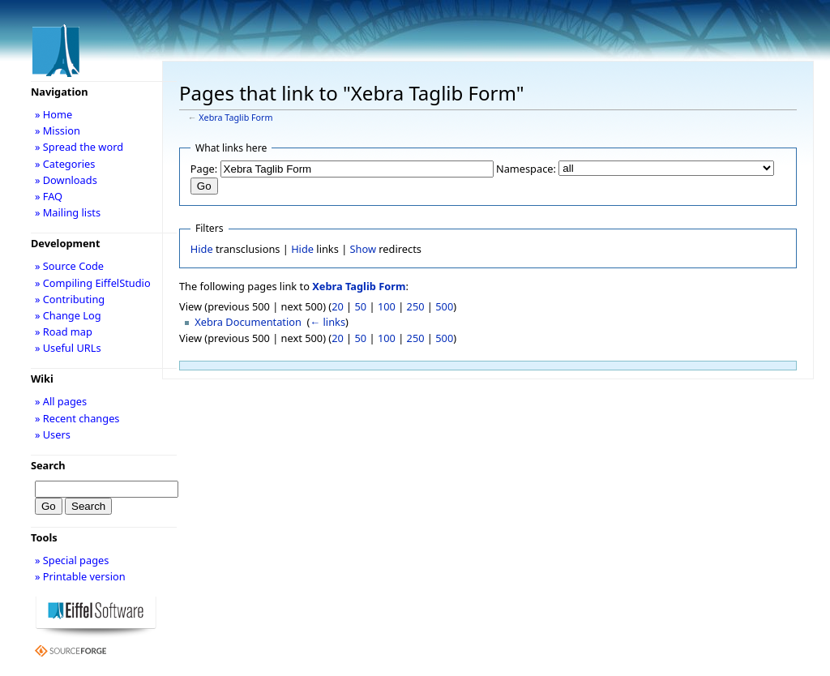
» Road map (63, 331)
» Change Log (68, 315)
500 (444, 306)
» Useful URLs (68, 347)
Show (363, 249)
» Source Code (69, 266)
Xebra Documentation (248, 321)
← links (327, 321)
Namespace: (526, 168)
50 (361, 306)
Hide (201, 249)
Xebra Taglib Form (235, 117)
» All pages (61, 401)
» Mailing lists (68, 212)
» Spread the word (79, 146)
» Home (53, 114)
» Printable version (80, 576)
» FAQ (48, 196)
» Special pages (72, 560)
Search (48, 465)
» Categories (65, 163)
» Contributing (70, 299)
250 (416, 306)
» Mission (57, 130)
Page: (203, 168)
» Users (53, 434)
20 (338, 306)
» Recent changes (77, 418)
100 (387, 306)
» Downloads (66, 180)
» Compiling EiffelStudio (93, 283)
